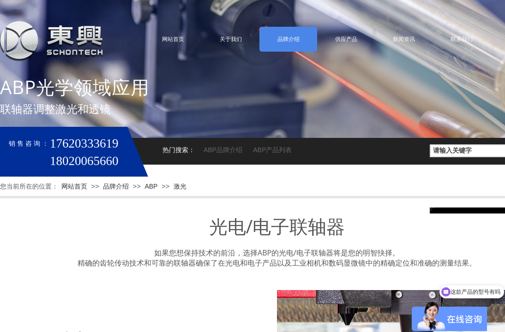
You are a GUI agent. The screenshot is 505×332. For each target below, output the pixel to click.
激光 (180, 186)
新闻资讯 (404, 39)
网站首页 (173, 39)
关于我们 (231, 39)
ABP (150, 186)
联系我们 (462, 39)
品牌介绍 (288, 39)
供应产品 (346, 39)
